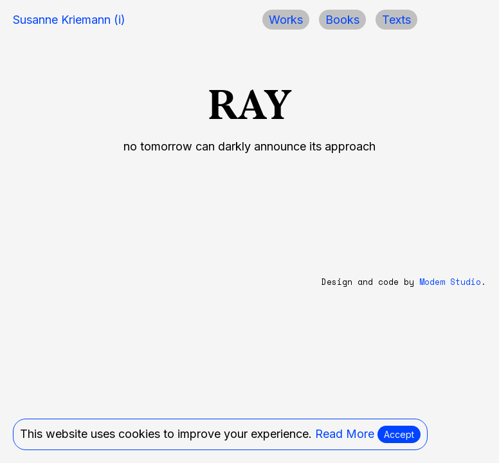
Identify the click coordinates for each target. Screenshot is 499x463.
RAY (250, 104)
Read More (344, 433)
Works (286, 19)
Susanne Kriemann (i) (69, 19)
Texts (396, 19)
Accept (399, 434)
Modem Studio (450, 282)
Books (342, 19)
